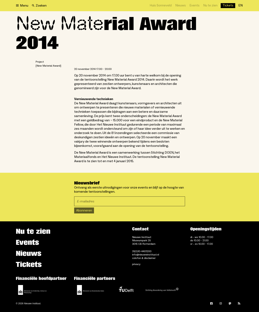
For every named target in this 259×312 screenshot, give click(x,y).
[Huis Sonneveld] (160, 5)
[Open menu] (22, 5)
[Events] (194, 5)
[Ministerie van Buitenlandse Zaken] (90, 290)
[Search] (39, 5)
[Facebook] (211, 303)
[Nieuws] (180, 5)
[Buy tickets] (228, 5)
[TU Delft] (126, 290)
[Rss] (239, 303)
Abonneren (84, 210)
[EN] (240, 5)
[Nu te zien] (210, 5)
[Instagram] (220, 303)
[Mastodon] (230, 303)
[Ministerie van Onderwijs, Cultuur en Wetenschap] (32, 290)
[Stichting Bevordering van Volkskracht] (161, 290)
